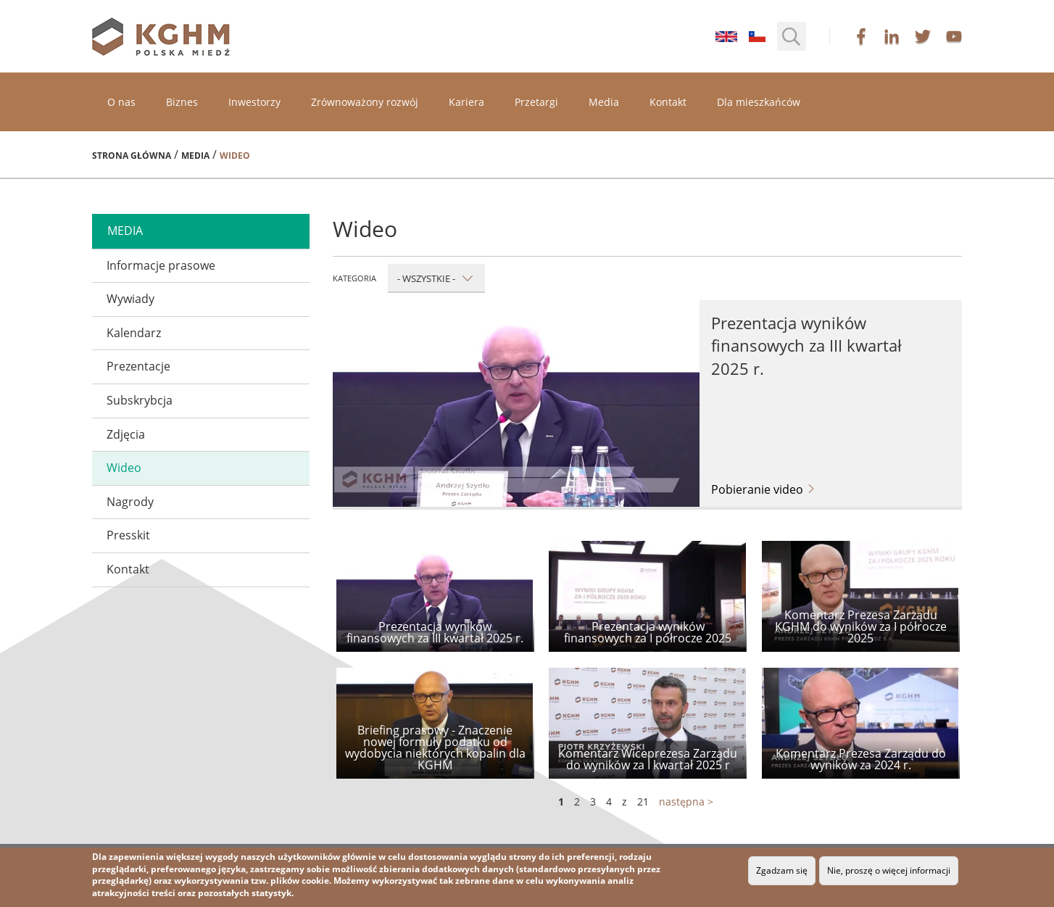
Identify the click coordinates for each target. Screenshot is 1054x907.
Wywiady (130, 299)
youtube (954, 36)
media (125, 231)
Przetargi (536, 102)
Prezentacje (138, 366)
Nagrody (130, 502)
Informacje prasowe (161, 265)
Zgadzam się (782, 870)
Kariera (466, 102)
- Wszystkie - (435, 278)
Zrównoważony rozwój (364, 102)
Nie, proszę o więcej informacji (888, 870)
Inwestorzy (254, 102)
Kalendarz (134, 333)
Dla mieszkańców (758, 102)
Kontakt (668, 102)
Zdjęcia (126, 434)
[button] (791, 36)
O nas (121, 102)
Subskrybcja (140, 400)
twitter (923, 36)
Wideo (124, 468)
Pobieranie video (763, 489)
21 (643, 801)
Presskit (128, 535)
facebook (861, 36)
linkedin (892, 36)
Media (604, 102)
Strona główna (131, 155)
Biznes (182, 102)
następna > (686, 801)
